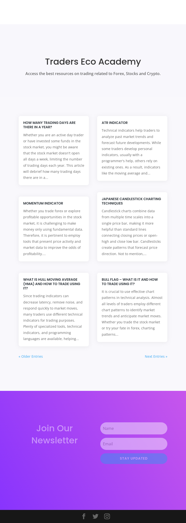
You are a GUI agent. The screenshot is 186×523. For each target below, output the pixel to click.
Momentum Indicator (43, 203)
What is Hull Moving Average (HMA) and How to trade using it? (51, 284)
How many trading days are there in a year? (49, 124)
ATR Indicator (115, 122)
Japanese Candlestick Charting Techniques (131, 201)
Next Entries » (156, 356)
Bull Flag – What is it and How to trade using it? (130, 281)
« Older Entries (31, 356)
